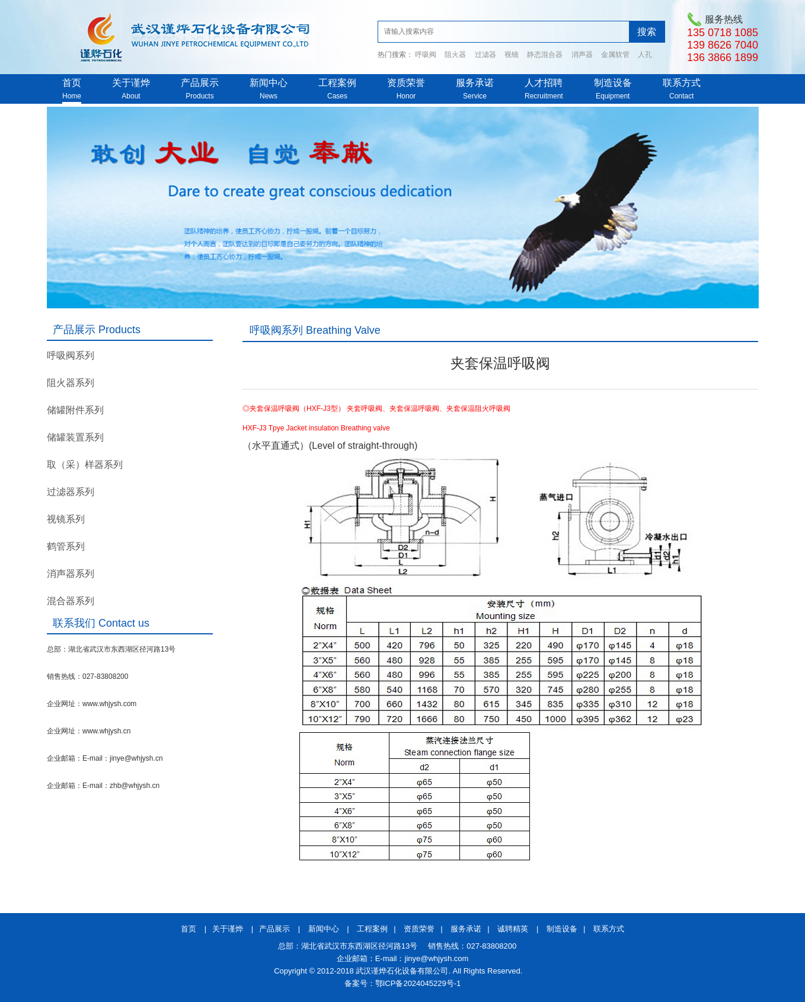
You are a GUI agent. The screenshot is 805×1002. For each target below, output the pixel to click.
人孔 (645, 54)
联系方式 (682, 83)
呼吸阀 (425, 54)
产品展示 (200, 83)
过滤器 (485, 54)
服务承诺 (475, 83)
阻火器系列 (70, 383)
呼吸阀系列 (70, 355)
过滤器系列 (70, 492)
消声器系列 (70, 574)
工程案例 (337, 83)
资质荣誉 (406, 83)
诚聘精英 (512, 928)
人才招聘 (544, 83)
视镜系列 (66, 519)
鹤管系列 (66, 546)
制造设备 (613, 83)
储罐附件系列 (75, 410)
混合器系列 (70, 601)
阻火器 (455, 54)
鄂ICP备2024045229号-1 (418, 983)
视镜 (511, 54)
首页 (71, 83)
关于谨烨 (131, 83)
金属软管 (615, 54)
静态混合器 (545, 54)
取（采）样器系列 (85, 464)
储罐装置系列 (75, 437)
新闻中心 (269, 83)
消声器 (582, 54)
